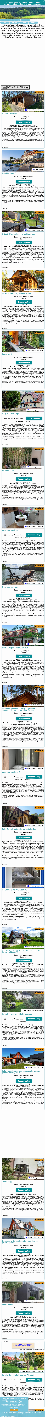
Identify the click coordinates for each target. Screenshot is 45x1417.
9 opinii (30, 611)
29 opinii (36, 858)
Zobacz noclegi (24, 123)
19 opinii (20, 1280)
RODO (18, 1407)
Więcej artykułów (5, 1367)
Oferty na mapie (16, 20)
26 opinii (28, 738)
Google (4, 1400)
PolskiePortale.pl (11, 1416)
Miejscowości (25, 20)
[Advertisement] (22, 61)
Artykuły (33, 22)
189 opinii (28, 1342)
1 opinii (36, 250)
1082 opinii (31, 188)
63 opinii (29, 492)
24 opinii (29, 1217)
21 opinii (23, 985)
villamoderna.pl (40, 1)
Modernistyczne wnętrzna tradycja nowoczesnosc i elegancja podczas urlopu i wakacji (22, 1371)
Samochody (14, 22)
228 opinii (28, 373)
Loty (5, 22)
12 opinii (30, 128)
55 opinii (35, 311)
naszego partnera (17, 266)
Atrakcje (24, 22)
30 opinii (34, 673)
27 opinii (23, 1108)
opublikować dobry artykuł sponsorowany (35, 1374)
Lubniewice (39, 92)
